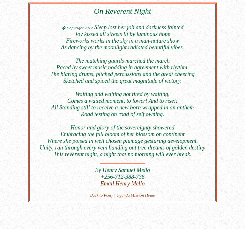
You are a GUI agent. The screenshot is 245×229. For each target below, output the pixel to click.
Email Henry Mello (122, 183)
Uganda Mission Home (135, 195)
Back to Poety (101, 195)
